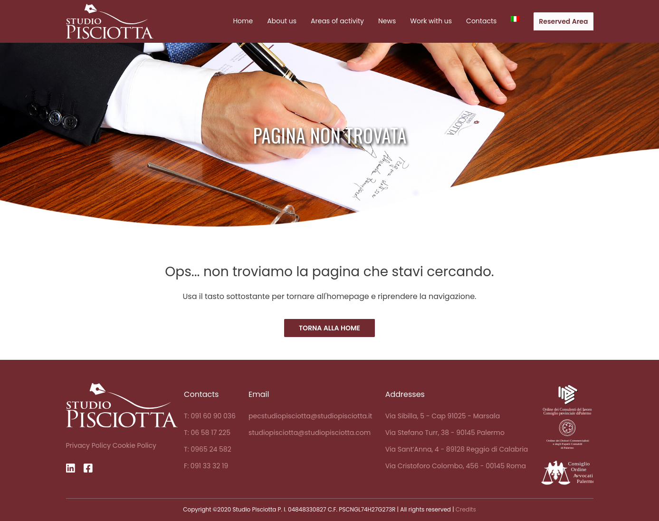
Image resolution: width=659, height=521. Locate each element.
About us (281, 21)
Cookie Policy (134, 445)
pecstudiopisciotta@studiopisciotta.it (310, 416)
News (387, 21)
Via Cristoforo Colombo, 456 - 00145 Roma (455, 466)
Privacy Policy (88, 445)
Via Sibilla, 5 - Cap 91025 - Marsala (442, 416)
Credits (466, 509)
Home (243, 21)
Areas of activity (337, 21)
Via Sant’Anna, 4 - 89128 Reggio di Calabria (456, 449)
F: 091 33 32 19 (206, 466)
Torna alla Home (329, 328)
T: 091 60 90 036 (210, 416)
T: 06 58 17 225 (207, 432)
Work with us (431, 21)
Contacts (481, 21)
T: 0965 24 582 (207, 449)
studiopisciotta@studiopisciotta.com (309, 432)
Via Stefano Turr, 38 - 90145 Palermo (445, 432)
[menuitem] (515, 19)
